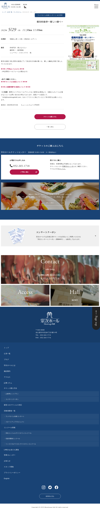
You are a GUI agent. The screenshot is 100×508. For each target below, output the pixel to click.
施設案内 (7, 370)
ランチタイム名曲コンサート (15, 415)
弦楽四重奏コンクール (13, 437)
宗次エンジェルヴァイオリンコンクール (19, 432)
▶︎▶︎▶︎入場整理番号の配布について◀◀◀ (15, 87)
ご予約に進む (28, 171)
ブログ (6, 358)
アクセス (7, 376)
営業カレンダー (9, 454)
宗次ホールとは (9, 364)
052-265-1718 (21, 165)
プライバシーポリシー (12, 471)
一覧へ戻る (50, 126)
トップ (6, 347)
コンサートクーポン (12, 398)
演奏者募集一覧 (9, 410)
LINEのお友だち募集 (11, 449)
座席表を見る (50, 494)
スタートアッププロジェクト (15, 420)
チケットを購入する (50, 116)
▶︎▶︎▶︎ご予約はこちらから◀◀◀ (12, 69)
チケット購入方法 (10, 387)
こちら (63, 168)
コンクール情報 (9, 426)
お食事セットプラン (12, 392)
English (6, 477)
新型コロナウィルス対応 (13, 404)
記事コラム (8, 382)
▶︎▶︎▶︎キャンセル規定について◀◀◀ (14, 82)
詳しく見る (55, 202)
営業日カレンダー (68, 166)
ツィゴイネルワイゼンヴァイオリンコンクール (21, 443)
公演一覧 (7, 352)
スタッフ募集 (9, 466)
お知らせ (7, 460)
